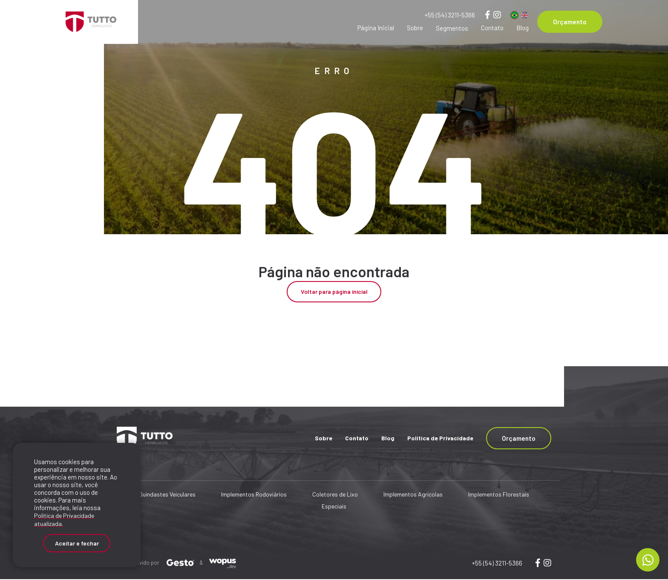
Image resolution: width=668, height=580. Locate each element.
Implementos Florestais (498, 495)
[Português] (514, 15)
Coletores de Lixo (335, 495)
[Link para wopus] (538, 563)
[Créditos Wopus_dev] (222, 563)
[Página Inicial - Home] (91, 22)
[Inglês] (525, 15)
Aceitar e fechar (76, 541)
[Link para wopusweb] (547, 563)
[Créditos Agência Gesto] (180, 563)
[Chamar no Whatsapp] (647, 559)
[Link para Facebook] (487, 14)
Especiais (334, 507)
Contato (492, 28)
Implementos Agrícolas (413, 495)
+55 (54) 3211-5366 (450, 15)
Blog (522, 28)
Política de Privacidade (440, 438)
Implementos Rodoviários (254, 495)
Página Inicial (375, 28)
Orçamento (570, 22)
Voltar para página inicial (334, 292)
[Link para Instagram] (497, 14)
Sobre (415, 28)
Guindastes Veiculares (167, 495)
